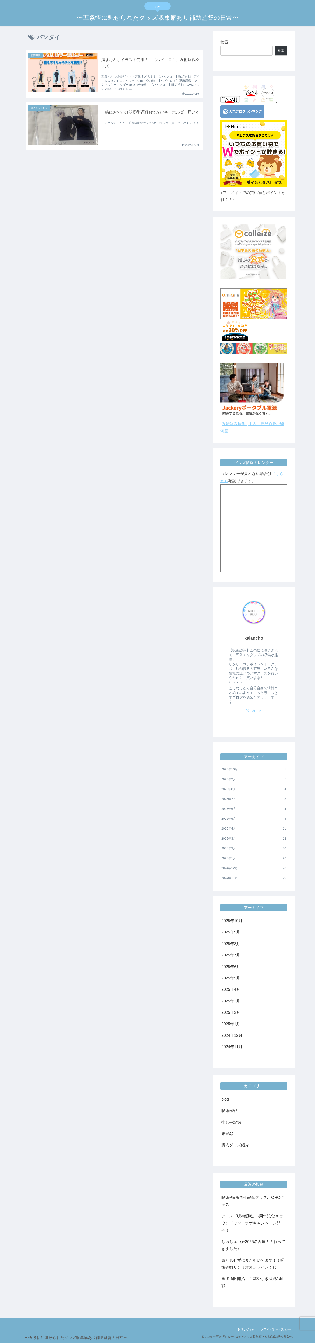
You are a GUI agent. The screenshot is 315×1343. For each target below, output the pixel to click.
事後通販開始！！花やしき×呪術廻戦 (252, 1282)
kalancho (253, 638)
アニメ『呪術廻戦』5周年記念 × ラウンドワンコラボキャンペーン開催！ (252, 1223)
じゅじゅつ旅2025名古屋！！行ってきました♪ (253, 1245)
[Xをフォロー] (247, 711)
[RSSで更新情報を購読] (260, 711)
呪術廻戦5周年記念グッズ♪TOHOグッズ (252, 1201)
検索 (224, 42)
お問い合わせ (247, 1329)
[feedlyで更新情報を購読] (254, 711)
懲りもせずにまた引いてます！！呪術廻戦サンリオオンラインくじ (252, 1263)
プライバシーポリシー (275, 1329)
